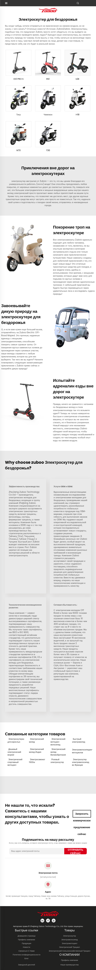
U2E (77, 78)
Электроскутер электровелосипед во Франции (80, 762)
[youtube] (54, 920)
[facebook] (48, 920)
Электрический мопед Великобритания (58, 752)
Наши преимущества (69, 964)
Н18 (77, 114)
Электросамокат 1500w (37, 761)
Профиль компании (26, 939)
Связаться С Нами (26, 951)
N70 (18, 150)
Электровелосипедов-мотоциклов (81, 751)
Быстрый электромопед (78, 740)
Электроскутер (69, 935)
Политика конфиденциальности (26, 954)
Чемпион (48, 114)
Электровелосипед (69, 939)
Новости (26, 947)
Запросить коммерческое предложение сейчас (82, 815)
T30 (48, 150)
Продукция (26, 943)
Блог (26, 958)
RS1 (48, 78)
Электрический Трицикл (69, 947)
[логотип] (48, 9)
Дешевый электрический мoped (14, 752)
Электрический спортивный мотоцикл (15, 762)
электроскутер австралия (24, 181)
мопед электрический (18, 193)
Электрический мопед (36, 740)
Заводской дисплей (26, 964)
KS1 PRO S (19, 78)
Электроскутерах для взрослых (16, 740)
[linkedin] (42, 920)
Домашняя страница (27, 935)
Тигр (18, 114)
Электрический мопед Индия (36, 750)
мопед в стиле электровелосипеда (68, 409)
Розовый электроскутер (57, 761)
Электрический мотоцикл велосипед (57, 742)
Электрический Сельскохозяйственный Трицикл (69, 951)
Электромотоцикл (69, 943)
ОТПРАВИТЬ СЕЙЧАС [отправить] (75, 851)
